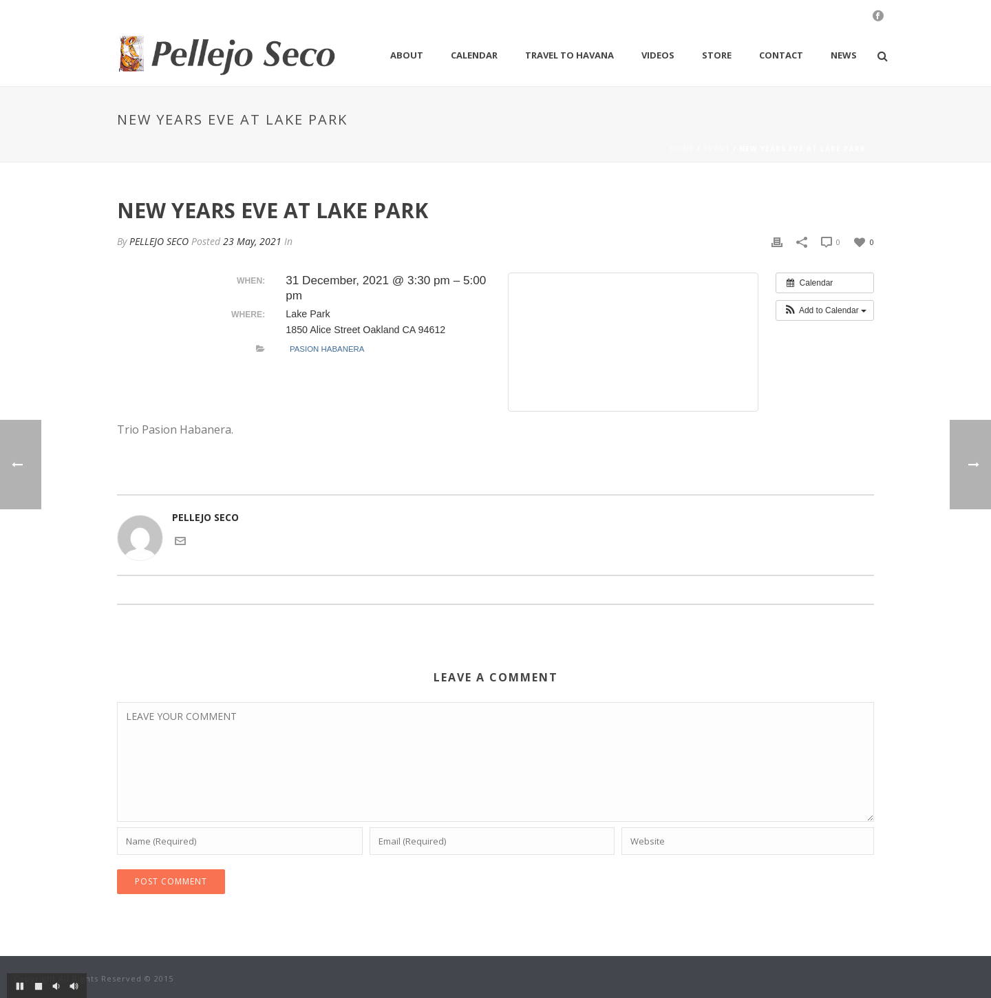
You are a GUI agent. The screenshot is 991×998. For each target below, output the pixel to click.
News (844, 55)
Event (716, 148)
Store (717, 55)
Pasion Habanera (327, 349)
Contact (781, 55)
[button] (824, 310)
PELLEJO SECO (159, 241)
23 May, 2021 (252, 241)
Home (682, 148)
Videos (657, 55)
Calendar (474, 55)
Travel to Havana (569, 55)
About (406, 55)
